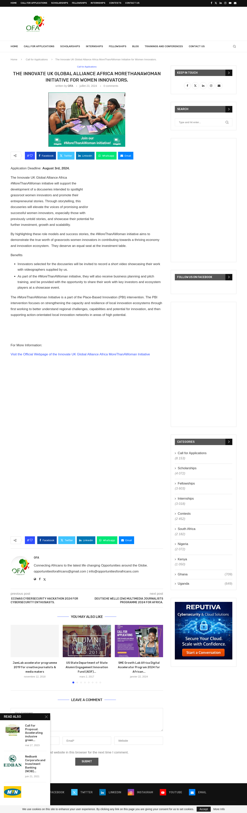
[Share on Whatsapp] (106, 155)
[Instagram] (225, 3)
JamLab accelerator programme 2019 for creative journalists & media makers (35, 667)
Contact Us (132, 3)
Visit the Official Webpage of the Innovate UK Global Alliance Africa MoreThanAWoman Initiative (80, 354)
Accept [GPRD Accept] (204, 809)
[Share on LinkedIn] (85, 155)
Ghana (205, 574)
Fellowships (79, 3)
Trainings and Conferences (164, 45)
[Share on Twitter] (66, 155)
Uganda (205, 583)
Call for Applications (34, 3)
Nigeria (183, 543)
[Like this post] (31, 155)
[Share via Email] (125, 155)
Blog (135, 45)
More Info (219, 809)
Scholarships (59, 3)
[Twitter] (216, 3)
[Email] (235, 3)
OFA (70, 85)
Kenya (182, 558)
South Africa (186, 528)
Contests (115, 3)
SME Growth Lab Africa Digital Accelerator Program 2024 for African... (139, 667)
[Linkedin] (221, 3)
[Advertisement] (166, 22)
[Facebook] (211, 3)
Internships (98, 3)
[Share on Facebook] (46, 155)
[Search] (234, 45)
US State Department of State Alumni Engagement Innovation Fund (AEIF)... (87, 667)
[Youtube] (230, 3)
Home (14, 3)
